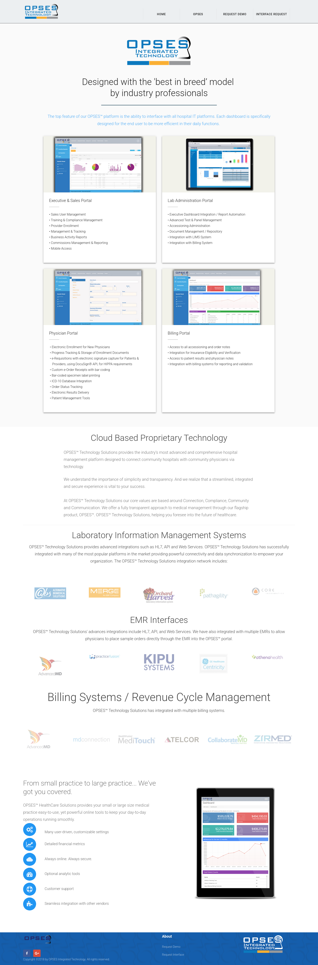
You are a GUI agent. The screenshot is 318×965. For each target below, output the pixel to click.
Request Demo (235, 14)
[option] (50, 593)
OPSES (198, 14)
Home (161, 14)
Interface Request (271, 14)
